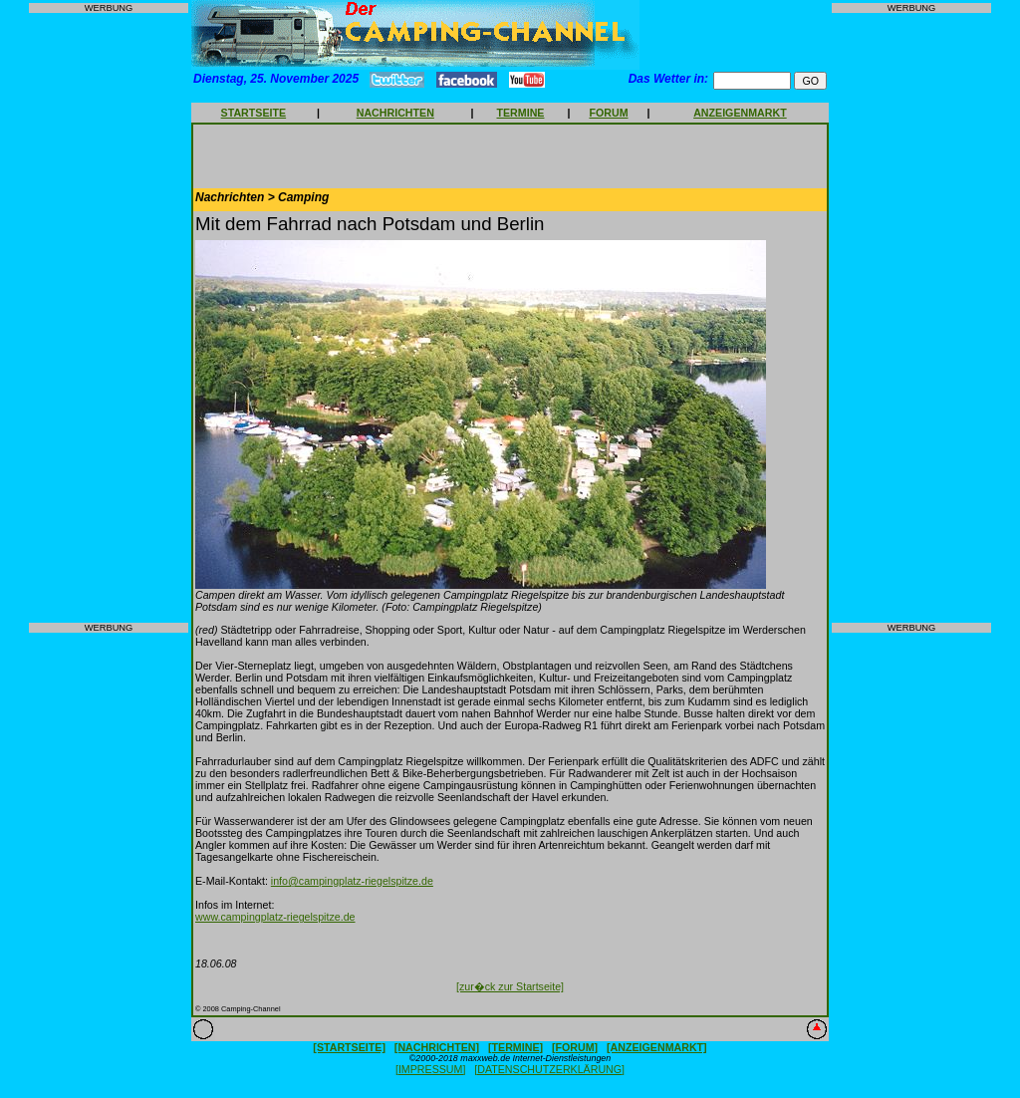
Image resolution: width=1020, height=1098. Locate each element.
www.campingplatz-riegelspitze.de (275, 917)
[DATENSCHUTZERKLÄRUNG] (549, 1069)
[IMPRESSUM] (430, 1069)
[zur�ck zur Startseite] (510, 986)
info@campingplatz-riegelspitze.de (352, 881)
